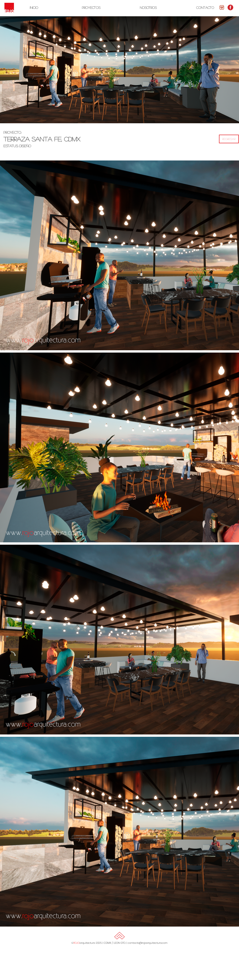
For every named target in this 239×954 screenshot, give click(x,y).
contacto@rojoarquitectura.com (148, 943)
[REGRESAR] (229, 139)
